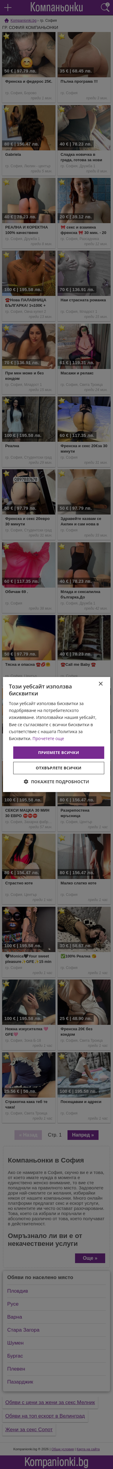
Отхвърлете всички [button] (58, 768)
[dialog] (56, 734)
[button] (56, 781)
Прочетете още (48, 738)
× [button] (100, 684)
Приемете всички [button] (58, 752)
